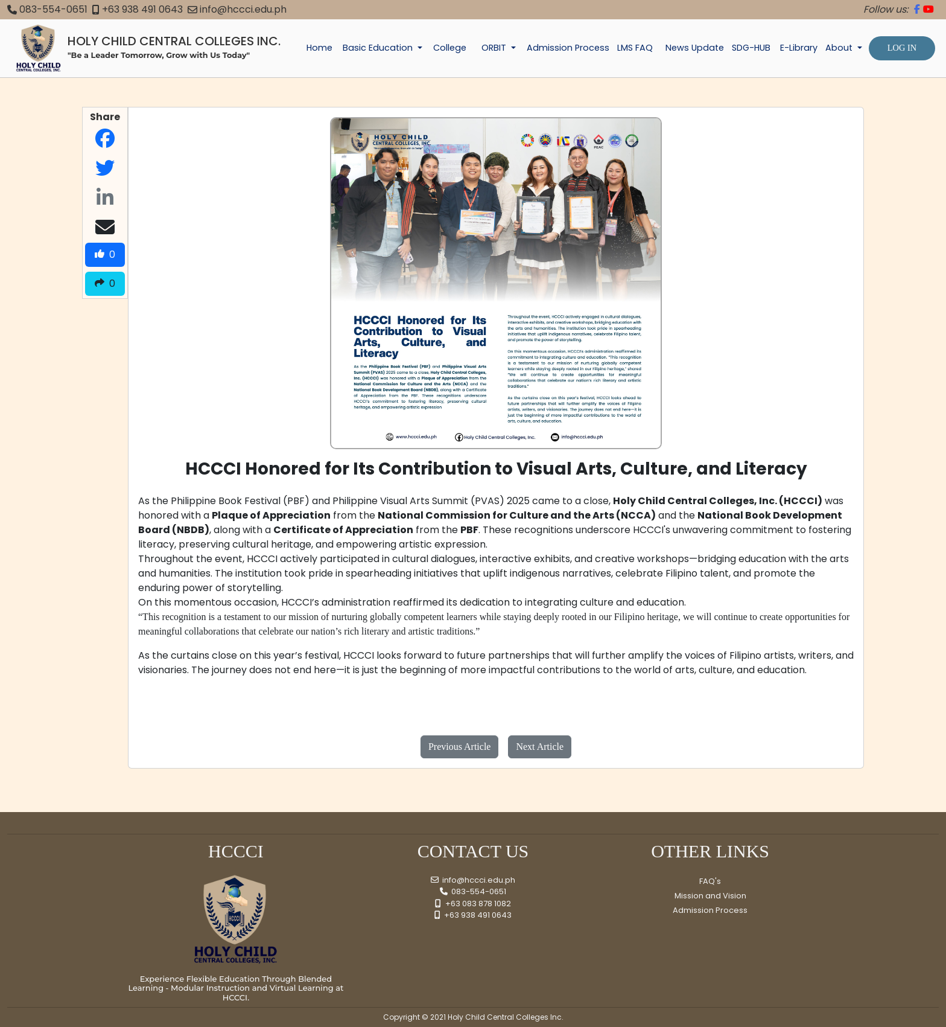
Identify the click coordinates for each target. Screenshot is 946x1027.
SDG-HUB (751, 48)
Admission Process (568, 48)
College (449, 48)
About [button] (840, 48)
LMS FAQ (635, 48)
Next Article (539, 746)
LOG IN (901, 48)
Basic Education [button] (379, 48)
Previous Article (459, 746)
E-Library (798, 48)
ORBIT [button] (495, 48)
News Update (694, 48)
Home (319, 48)
